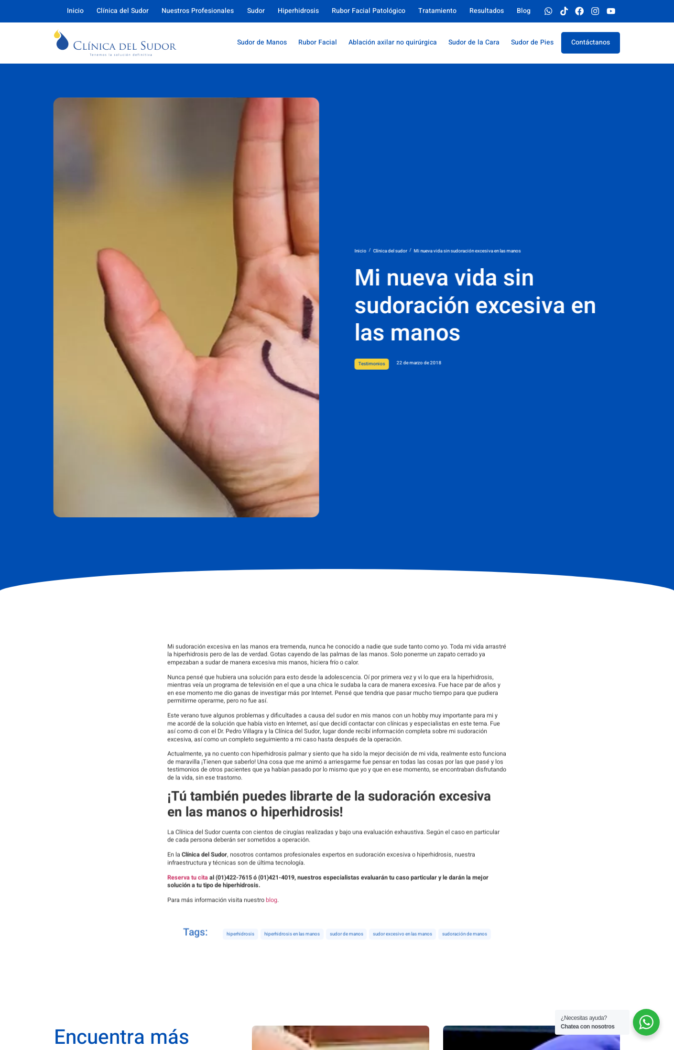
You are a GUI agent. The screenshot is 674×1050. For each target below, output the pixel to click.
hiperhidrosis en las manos (292, 944)
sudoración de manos (464, 944)
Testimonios (420, 364)
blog (271, 966)
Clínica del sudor (439, 251)
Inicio (409, 251)
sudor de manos (346, 944)
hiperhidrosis (240, 944)
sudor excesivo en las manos (402, 944)
